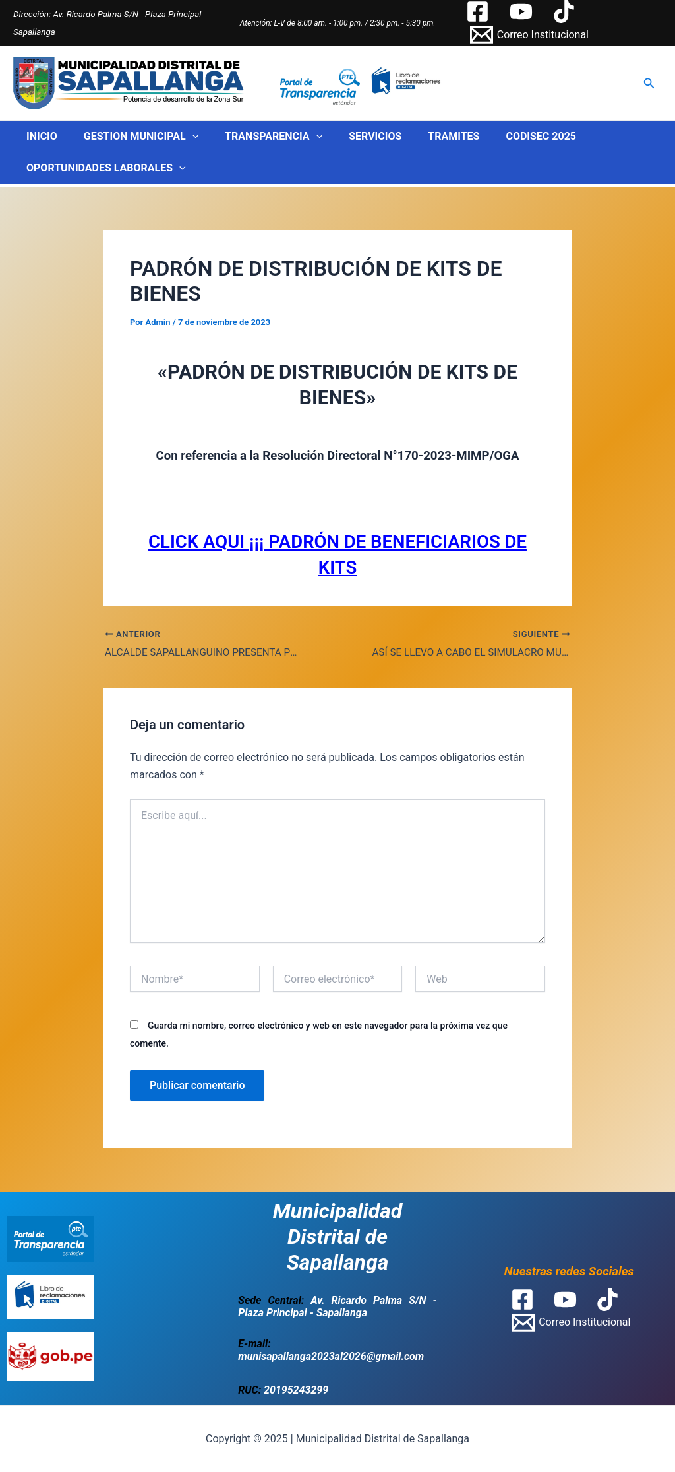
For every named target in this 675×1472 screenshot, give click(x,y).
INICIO (39, 136)
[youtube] (523, 11)
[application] (184, 136)
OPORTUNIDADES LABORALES (103, 168)
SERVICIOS (356, 136)
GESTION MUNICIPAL (133, 136)
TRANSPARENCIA (260, 136)
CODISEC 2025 (512, 136)
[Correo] (529, 34)
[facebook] (479, 11)
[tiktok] (566, 11)
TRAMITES (429, 136)
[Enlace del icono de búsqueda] (649, 83)
